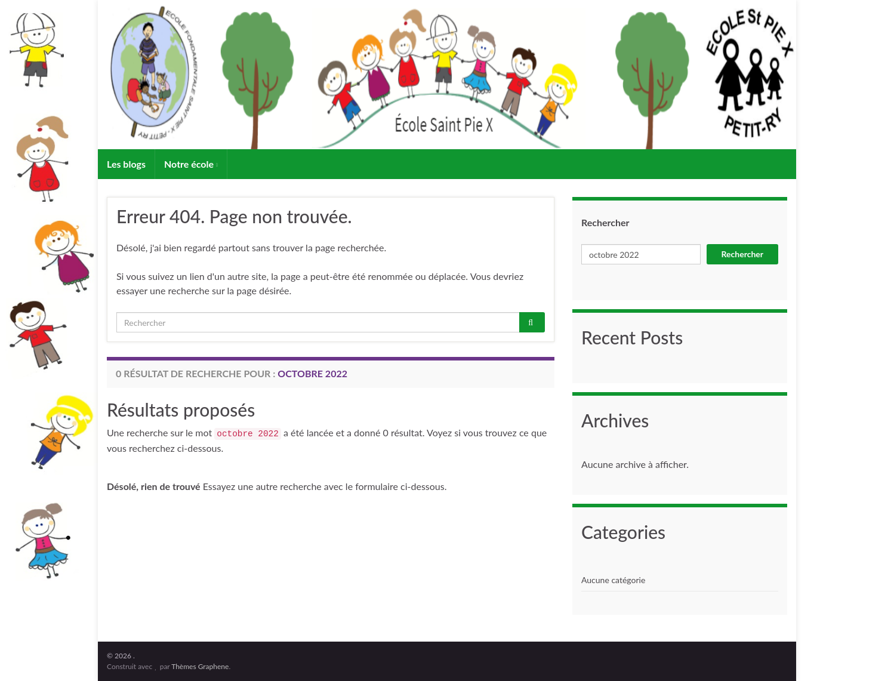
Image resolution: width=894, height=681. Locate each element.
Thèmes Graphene (200, 666)
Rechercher (605, 222)
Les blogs (126, 164)
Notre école (191, 164)
